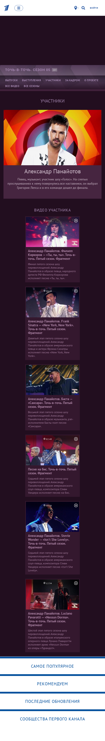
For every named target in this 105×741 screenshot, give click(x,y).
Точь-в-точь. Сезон (27, 70)
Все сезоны (32, 86)
